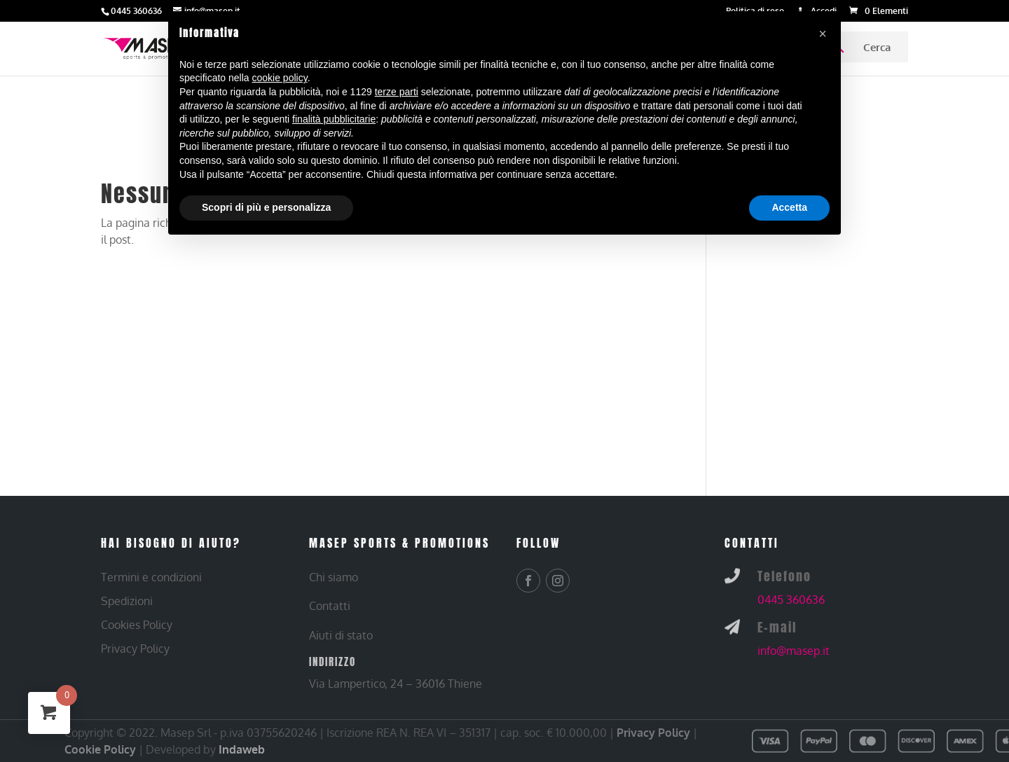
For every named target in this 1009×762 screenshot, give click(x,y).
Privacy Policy (653, 733)
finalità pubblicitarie (334, 119)
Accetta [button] (789, 207)
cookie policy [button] (280, 77)
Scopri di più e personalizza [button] (266, 207)
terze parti (396, 91)
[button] (822, 33)
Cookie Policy (100, 749)
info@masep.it (793, 651)
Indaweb (242, 749)
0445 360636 (791, 600)
